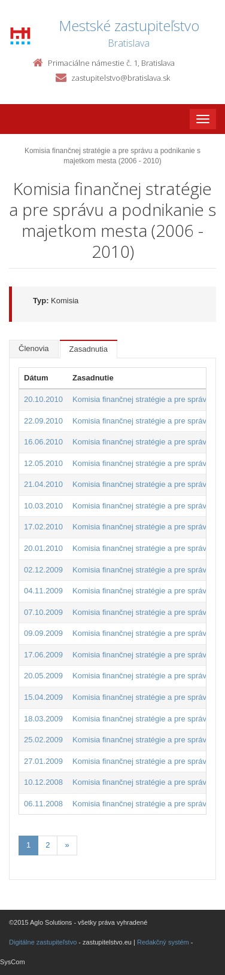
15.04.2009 (43, 697)
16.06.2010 (43, 441)
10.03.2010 (43, 505)
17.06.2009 (43, 654)
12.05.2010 (43, 463)
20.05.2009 (43, 675)
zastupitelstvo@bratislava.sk (120, 77)
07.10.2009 (43, 612)
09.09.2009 (43, 633)
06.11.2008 (43, 803)
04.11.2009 (43, 590)
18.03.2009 (43, 718)
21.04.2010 (43, 484)
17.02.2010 (43, 526)
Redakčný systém (163, 942)
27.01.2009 (43, 761)
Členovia (34, 348)
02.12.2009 (43, 569)
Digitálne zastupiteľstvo (43, 942)
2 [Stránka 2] (47, 844)
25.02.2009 (43, 739)
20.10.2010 (43, 399)
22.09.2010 (43, 420)
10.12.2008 (43, 782)
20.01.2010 (43, 548)
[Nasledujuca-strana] (67, 845)
